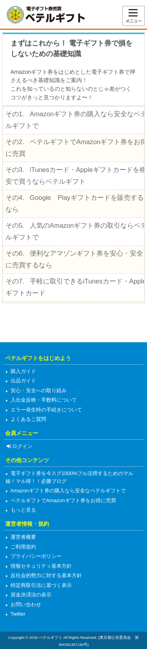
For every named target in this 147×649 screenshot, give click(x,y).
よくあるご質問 (27, 419)
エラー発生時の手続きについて (45, 410)
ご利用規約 (22, 547)
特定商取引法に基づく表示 (40, 585)
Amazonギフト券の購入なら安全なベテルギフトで (67, 491)
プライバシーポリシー (35, 556)
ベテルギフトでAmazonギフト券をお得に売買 (62, 500)
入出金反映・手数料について (43, 400)
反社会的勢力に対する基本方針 (45, 575)
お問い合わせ (25, 604)
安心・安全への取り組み (38, 390)
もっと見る (22, 510)
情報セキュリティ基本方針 (40, 566)
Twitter (17, 614)
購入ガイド (22, 371)
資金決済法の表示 (30, 595)
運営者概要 (22, 537)
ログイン (19, 446)
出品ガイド (22, 381)
